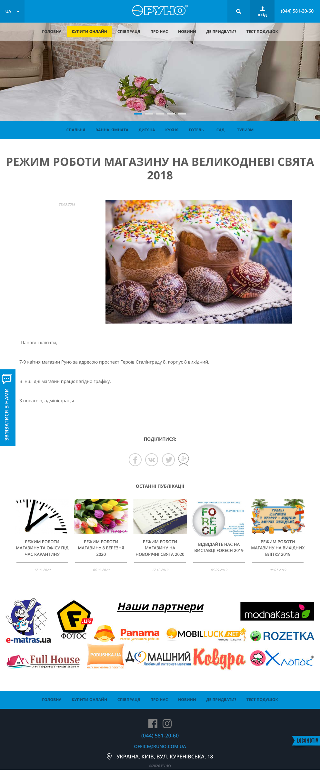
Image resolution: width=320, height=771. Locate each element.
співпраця (128, 31)
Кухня (171, 130)
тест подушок (262, 31)
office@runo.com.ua (160, 747)
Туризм (245, 130)
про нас (159, 31)
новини (187, 31)
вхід (262, 14)
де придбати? (221, 31)
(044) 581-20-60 (297, 11)
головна (51, 31)
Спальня (75, 130)
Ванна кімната (111, 130)
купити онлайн (89, 31)
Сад (220, 130)
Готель (196, 130)
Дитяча (147, 130)
